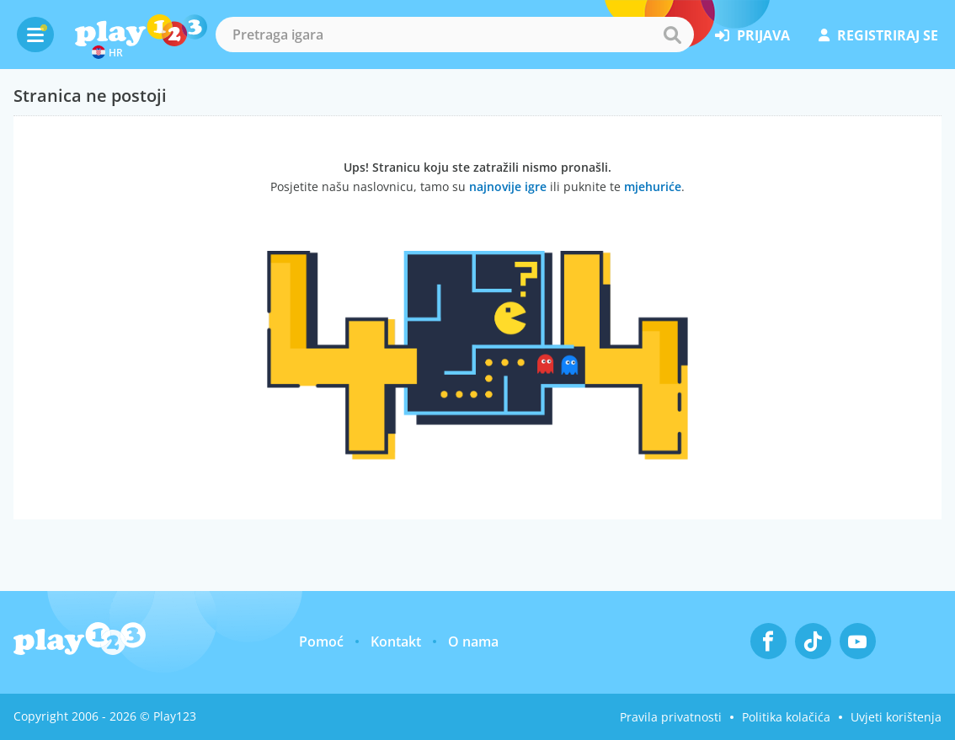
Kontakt (396, 641)
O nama (473, 641)
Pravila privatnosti (671, 717)
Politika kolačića (786, 717)
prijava (752, 35)
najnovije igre (508, 186)
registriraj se (878, 35)
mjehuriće (652, 186)
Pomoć (321, 641)
